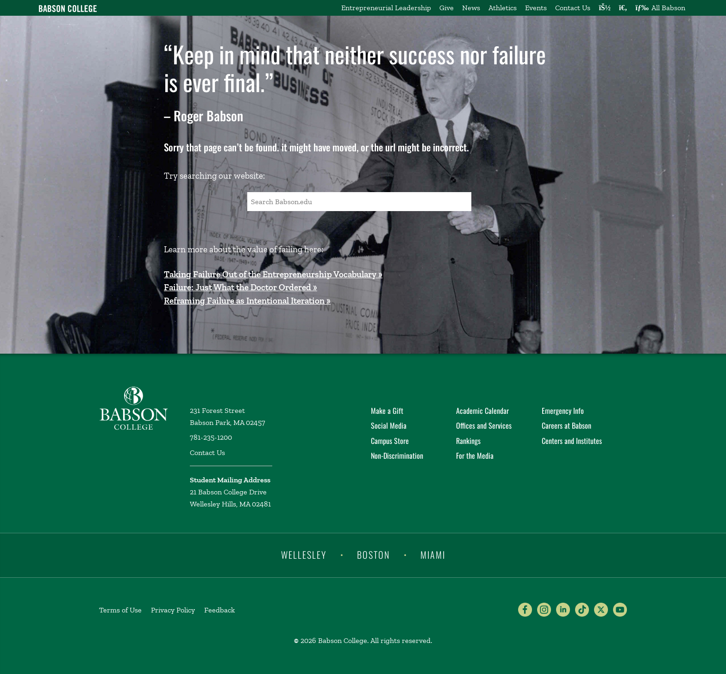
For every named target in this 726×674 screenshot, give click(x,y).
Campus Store (390, 440)
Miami (432, 555)
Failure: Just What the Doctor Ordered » (240, 287)
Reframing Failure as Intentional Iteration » (247, 300)
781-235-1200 (211, 437)
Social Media (389, 425)
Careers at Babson (566, 425)
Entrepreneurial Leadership (386, 7)
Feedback (219, 609)
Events (536, 7)
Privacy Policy (173, 609)
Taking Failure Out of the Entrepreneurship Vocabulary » (273, 274)
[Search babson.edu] (623, 7)
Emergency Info (563, 410)
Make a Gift (387, 410)
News (471, 7)
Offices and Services (484, 425)
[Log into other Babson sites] (604, 7)
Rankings (468, 440)
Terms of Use (120, 609)
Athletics (502, 7)
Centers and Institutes (572, 440)
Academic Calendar (482, 410)
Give (446, 7)
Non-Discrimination (397, 455)
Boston (373, 555)
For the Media (475, 455)
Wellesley (303, 555)
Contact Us (572, 7)
